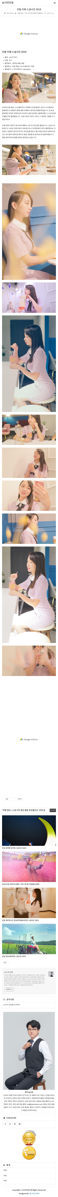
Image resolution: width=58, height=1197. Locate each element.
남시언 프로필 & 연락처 (11, 1005)
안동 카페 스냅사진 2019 (29, 9)
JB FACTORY (34, 1194)
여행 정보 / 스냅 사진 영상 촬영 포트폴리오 (30, 13)
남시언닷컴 (8, 972)
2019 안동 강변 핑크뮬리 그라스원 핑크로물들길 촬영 (20, 884)
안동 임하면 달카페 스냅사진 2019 (14, 848)
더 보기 (53, 810)
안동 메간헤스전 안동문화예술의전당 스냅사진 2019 (20, 920)
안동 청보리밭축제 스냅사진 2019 (14, 956)
